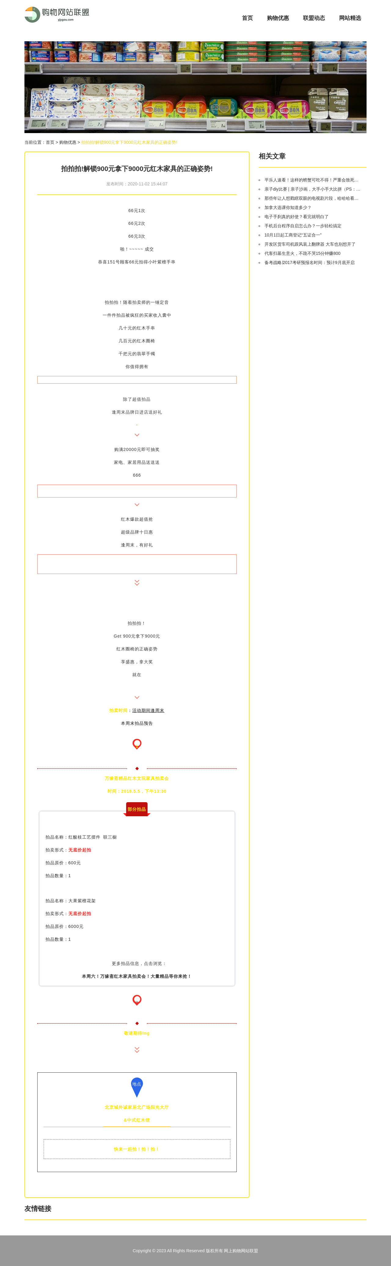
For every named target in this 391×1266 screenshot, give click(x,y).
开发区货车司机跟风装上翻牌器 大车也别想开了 (310, 244)
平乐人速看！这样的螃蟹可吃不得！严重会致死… (312, 179)
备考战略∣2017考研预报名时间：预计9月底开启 (310, 262)
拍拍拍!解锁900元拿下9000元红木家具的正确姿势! (129, 142)
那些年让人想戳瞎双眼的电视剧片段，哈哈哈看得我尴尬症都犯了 (313, 198)
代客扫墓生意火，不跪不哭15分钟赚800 (303, 253)
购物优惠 (278, 18)
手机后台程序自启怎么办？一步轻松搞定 (303, 225)
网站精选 (350, 18)
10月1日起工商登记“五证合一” (293, 235)
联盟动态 (314, 18)
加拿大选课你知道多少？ (288, 207)
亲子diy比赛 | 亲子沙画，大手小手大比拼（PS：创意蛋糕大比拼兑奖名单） (313, 189)
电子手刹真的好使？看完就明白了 (297, 216)
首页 (247, 18)
